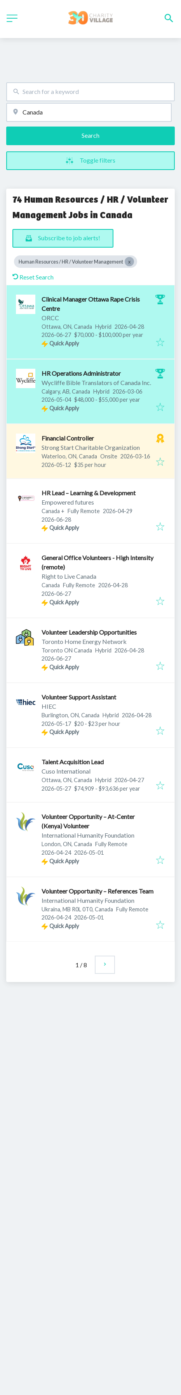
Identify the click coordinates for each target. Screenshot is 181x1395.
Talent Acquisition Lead (73, 761)
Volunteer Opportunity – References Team (97, 891)
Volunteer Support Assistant (79, 697)
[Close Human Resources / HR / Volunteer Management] (129, 261)
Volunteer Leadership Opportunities (89, 632)
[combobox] (90, 91)
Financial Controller (68, 438)
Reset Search (33, 277)
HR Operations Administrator (81, 373)
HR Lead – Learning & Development (89, 492)
